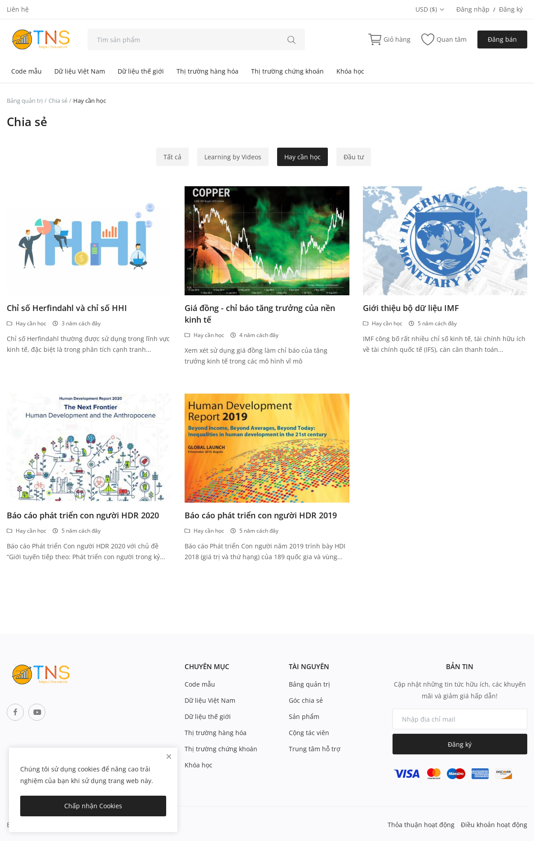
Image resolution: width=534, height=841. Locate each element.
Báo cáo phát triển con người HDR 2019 (261, 515)
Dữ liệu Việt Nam (79, 71)
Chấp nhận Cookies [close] (93, 806)
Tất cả (172, 157)
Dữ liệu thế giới (141, 71)
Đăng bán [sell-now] (502, 39)
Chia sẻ (58, 100)
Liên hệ (18, 9)
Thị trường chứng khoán (287, 71)
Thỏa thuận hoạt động (421, 824)
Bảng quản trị (25, 100)
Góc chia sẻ (306, 700)
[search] (291, 39)
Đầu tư (354, 157)
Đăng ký (511, 9)
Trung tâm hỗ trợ (314, 749)
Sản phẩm (304, 716)
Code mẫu (26, 71)
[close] (169, 756)
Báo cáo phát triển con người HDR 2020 (83, 515)
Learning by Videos (232, 157)
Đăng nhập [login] (473, 9)
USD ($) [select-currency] (430, 9)
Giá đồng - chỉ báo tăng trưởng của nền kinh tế (260, 313)
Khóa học (350, 71)
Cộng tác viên (309, 732)
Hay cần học (302, 157)
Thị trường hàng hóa (207, 71)
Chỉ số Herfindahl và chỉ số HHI (67, 307)
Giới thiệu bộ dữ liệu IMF (411, 307)
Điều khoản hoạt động (494, 824)
